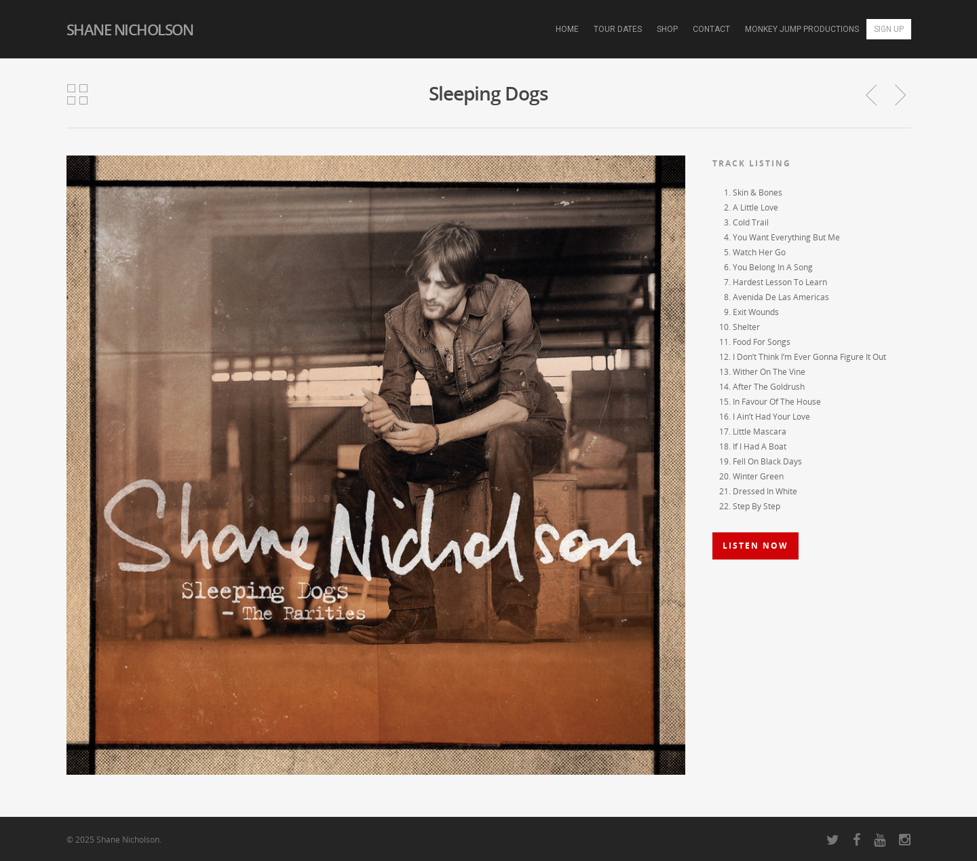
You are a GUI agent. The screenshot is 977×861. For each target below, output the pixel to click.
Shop (667, 29)
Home (567, 29)
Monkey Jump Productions (802, 29)
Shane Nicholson (129, 29)
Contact (711, 29)
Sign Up (889, 29)
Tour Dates (618, 29)
